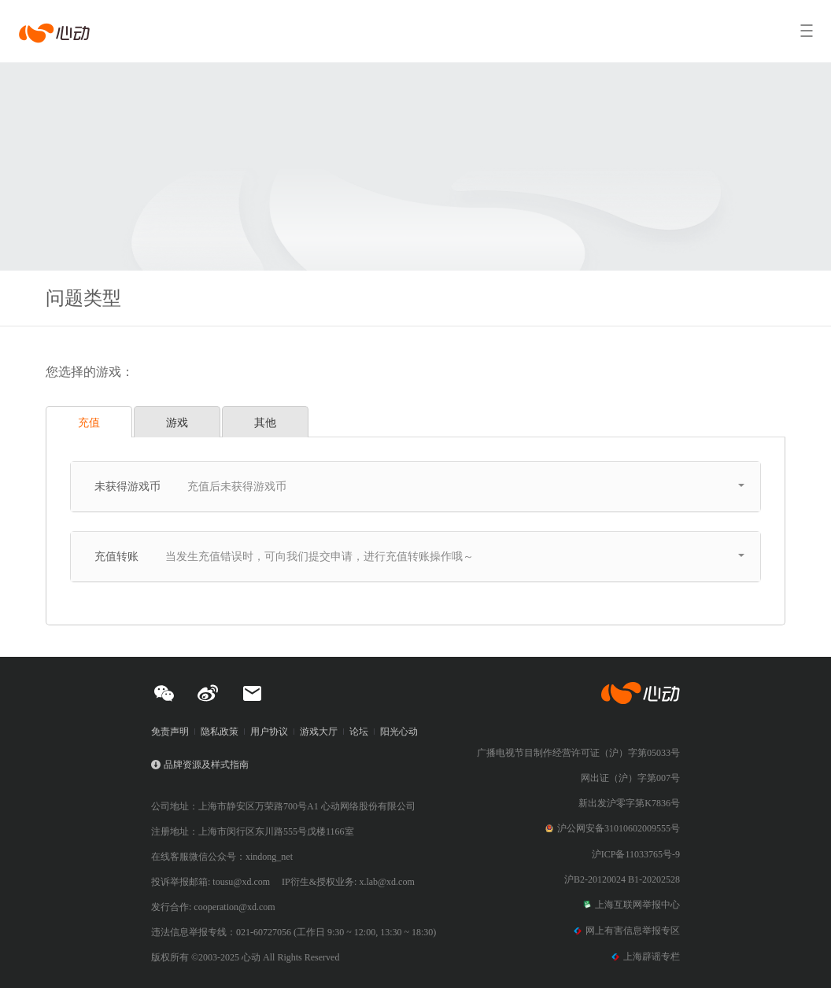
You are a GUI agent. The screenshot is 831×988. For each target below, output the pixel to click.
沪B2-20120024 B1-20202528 (622, 879)
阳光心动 (399, 731)
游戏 (177, 422)
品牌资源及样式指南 (206, 764)
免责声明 (170, 731)
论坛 (358, 731)
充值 (89, 422)
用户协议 (269, 731)
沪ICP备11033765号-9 (636, 854)
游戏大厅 (319, 731)
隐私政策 (219, 731)
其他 (265, 422)
